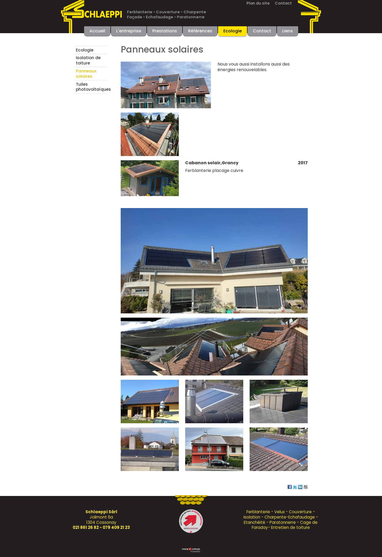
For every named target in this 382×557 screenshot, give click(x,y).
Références (200, 31)
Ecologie (232, 31)
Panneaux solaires (86, 73)
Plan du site (258, 3)
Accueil (97, 31)
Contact (283, 3)
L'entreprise (128, 31)
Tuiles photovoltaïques (91, 86)
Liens (287, 31)
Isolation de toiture (88, 60)
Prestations (164, 31)
